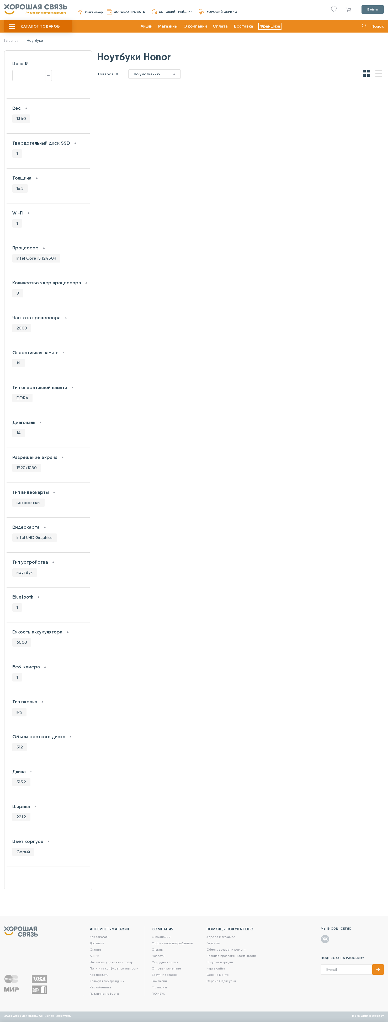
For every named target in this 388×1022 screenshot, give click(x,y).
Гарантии (213, 943)
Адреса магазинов (220, 937)
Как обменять (100, 987)
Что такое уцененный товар (111, 962)
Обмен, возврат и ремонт (226, 949)
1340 (21, 118)
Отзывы (157, 949)
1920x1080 (27, 467)
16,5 (20, 188)
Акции (146, 26)
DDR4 (22, 397)
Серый (23, 851)
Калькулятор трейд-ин (107, 981)
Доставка (243, 26)
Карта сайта (215, 968)
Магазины (168, 26)
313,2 (21, 781)
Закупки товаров (164, 975)
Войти (372, 9)
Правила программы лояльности (231, 956)
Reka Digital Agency (368, 1016)
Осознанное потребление (172, 943)
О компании (195, 26)
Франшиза (269, 26)
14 (19, 432)
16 (18, 362)
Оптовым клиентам (166, 968)
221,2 (21, 816)
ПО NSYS (158, 993)
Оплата (220, 26)
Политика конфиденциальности (114, 968)
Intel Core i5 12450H (36, 258)
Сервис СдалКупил (221, 981)
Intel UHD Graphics (35, 537)
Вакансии (159, 981)
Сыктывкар (94, 12)
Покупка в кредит (219, 962)
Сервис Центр (217, 975)
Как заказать (99, 937)
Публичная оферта (104, 993)
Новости (158, 956)
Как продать (99, 975)
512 (20, 747)
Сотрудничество (164, 962)
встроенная (28, 502)
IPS (19, 712)
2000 (22, 328)
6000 (22, 642)
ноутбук (25, 572)
